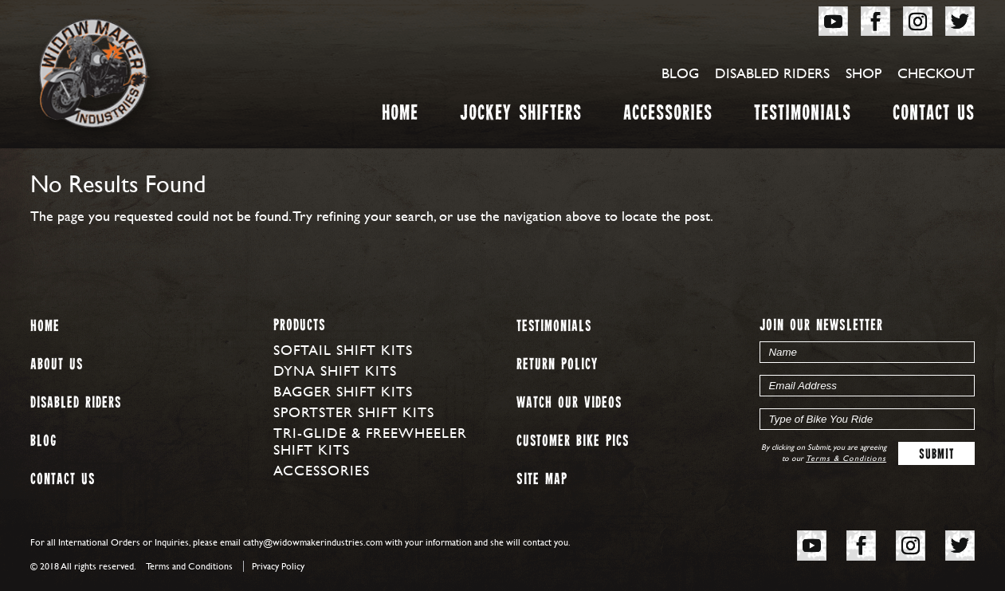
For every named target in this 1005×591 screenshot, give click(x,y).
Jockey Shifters (521, 116)
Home (400, 116)
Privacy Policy (278, 566)
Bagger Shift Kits (343, 391)
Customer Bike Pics (572, 441)
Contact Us (934, 116)
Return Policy (557, 364)
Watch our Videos (569, 403)
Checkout (936, 73)
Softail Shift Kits (343, 349)
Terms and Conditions (189, 566)
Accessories (668, 116)
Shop (863, 73)
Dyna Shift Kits (335, 370)
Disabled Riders (772, 73)
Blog (680, 73)
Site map (541, 479)
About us (56, 364)
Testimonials (802, 116)
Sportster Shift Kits (353, 412)
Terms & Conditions (846, 458)
